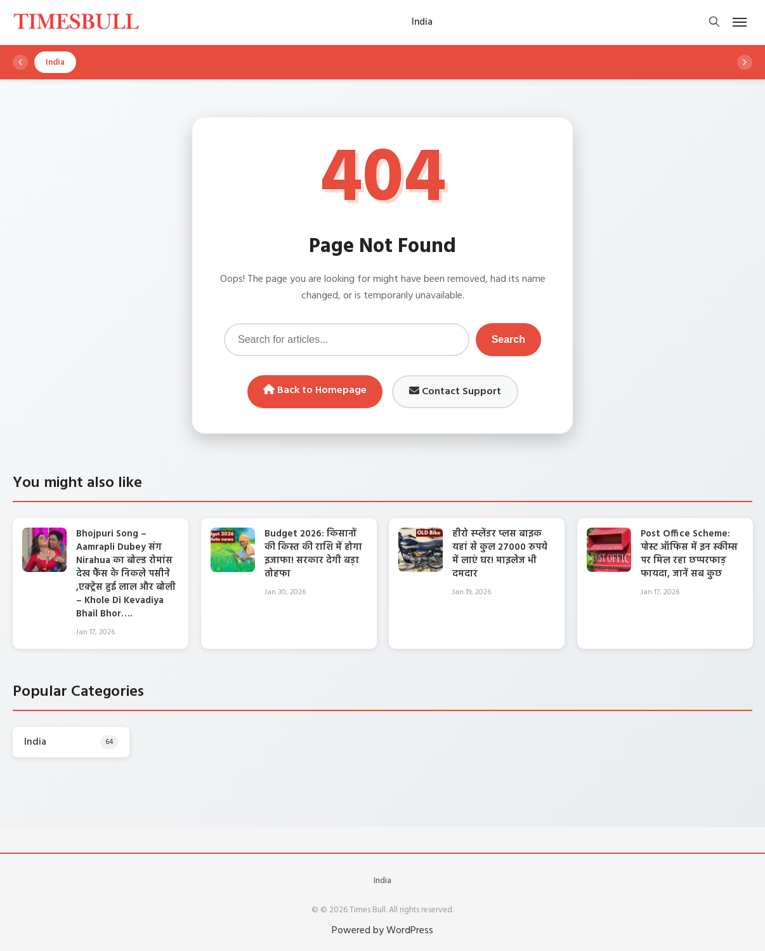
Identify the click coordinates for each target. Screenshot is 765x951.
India (382, 881)
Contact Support (455, 391)
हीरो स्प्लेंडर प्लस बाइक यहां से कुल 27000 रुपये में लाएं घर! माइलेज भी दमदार (499, 554)
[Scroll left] (20, 62)
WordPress (409, 930)
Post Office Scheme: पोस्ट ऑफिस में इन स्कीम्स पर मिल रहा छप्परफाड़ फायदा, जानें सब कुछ (689, 554)
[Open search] (714, 22)
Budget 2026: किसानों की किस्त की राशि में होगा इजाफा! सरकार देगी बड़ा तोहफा (313, 554)
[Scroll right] (744, 62)
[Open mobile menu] (739, 22)
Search (508, 339)
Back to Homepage (315, 390)
